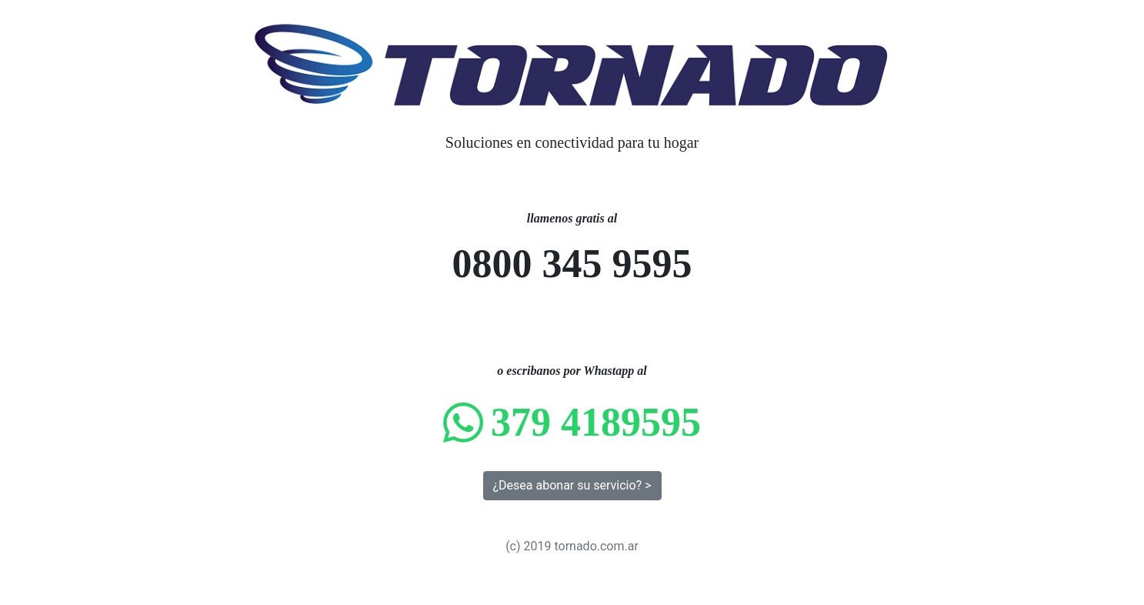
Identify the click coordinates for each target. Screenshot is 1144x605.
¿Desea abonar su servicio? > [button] (572, 485)
